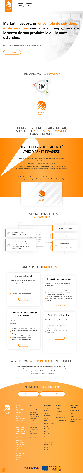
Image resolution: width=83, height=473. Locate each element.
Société (58, 414)
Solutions (58, 408)
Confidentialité (60, 417)
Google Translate (62, 330)
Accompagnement (61, 411)
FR (28, 5)
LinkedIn (72, 416)
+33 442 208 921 (75, 410)
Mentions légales (61, 420)
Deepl (54, 330)
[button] (15, 5)
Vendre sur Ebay (48, 423)
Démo (71, 413)
